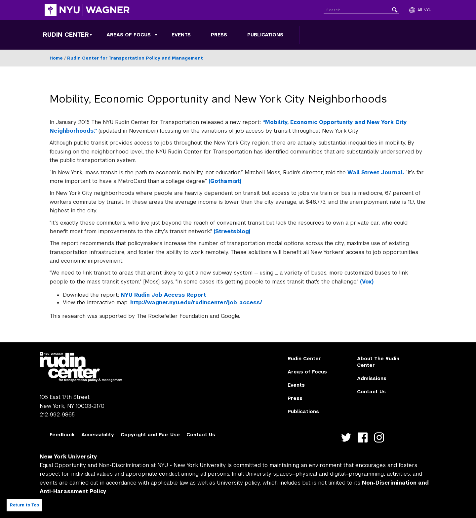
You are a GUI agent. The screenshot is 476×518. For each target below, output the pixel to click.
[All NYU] (420, 10)
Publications (265, 35)
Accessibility (97, 435)
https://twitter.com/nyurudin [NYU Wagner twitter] (347, 437)
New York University (68, 456)
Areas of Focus (128, 35)
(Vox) (367, 281)
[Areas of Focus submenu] (156, 34)
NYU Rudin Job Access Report (163, 294)
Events (181, 35)
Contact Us (371, 392)
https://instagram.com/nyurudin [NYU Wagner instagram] (380, 437)
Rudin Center (66, 34)
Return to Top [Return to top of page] (24, 505)
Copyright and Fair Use (150, 435)
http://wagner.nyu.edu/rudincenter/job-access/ (196, 302)
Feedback (62, 435)
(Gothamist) (225, 181)
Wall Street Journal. (375, 172)
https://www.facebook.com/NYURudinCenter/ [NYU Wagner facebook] (364, 437)
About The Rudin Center (378, 362)
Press (219, 35)
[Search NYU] (361, 9)
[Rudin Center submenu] (91, 34)
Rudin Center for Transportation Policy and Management (135, 58)
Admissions (371, 378)
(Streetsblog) (232, 231)
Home (56, 58)
